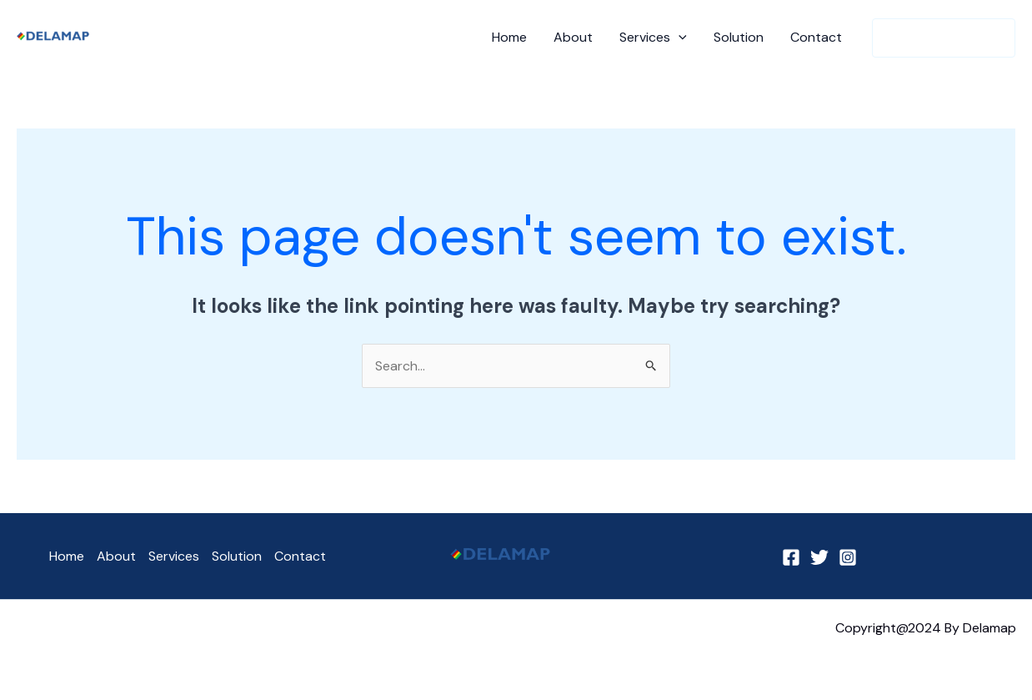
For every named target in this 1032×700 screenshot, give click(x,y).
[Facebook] (791, 557)
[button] (943, 38)
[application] (678, 37)
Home (509, 37)
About (573, 37)
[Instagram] (848, 557)
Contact (816, 37)
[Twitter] (819, 557)
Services (653, 37)
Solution (739, 37)
